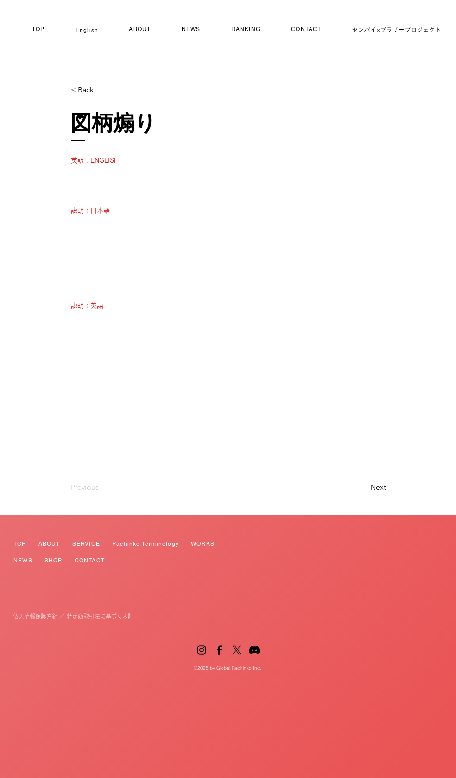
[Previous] (101, 487)
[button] (101, 90)
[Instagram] (202, 650)
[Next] (363, 487)
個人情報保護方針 (35, 616)
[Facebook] (219, 650)
